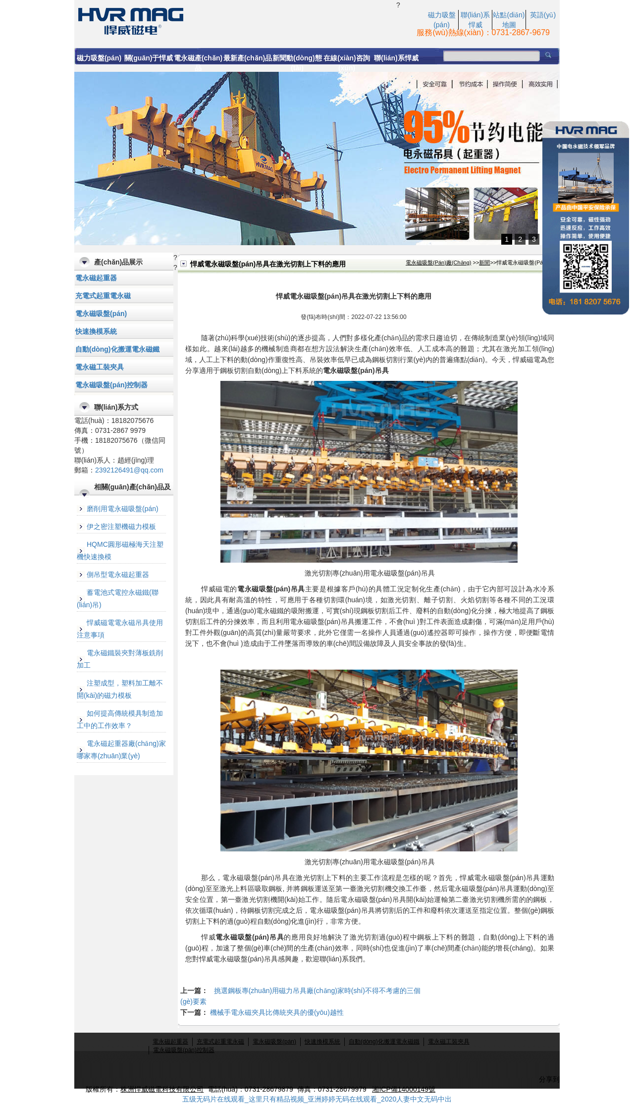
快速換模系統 (96, 331)
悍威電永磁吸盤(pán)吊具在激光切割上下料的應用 (235, 20)
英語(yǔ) (543, 15)
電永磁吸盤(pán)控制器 (111, 385)
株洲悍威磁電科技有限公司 (162, 1089)
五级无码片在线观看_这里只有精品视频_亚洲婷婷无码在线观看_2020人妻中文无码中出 (317, 1099)
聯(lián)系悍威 (396, 58)
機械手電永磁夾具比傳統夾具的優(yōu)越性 (277, 1012)
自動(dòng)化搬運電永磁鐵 (117, 349)
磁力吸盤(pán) (99, 58)
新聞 (484, 262)
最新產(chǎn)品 (247, 58)
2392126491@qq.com (129, 470)
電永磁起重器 (96, 278)
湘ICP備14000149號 (403, 1089)
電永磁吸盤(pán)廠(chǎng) (439, 262)
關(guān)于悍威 (148, 58)
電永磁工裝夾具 (99, 367)
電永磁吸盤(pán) (101, 313)
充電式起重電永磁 (103, 296)
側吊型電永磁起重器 (118, 574)
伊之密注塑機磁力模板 (121, 526)
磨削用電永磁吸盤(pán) (122, 509)
